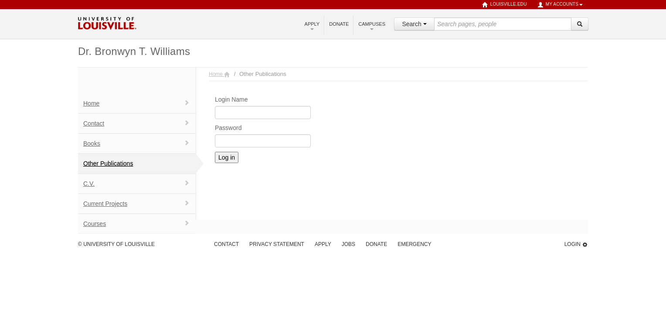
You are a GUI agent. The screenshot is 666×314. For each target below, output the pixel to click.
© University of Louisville (116, 244)
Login (576, 244)
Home (136, 103)
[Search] (579, 24)
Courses (136, 223)
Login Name (231, 99)
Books (136, 143)
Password (228, 127)
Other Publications (108, 163)
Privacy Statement (276, 244)
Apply (312, 25)
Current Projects (136, 203)
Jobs (348, 244)
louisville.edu (504, 5)
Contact (136, 123)
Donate (339, 24)
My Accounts (560, 5)
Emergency (414, 244)
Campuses (371, 25)
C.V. (136, 183)
